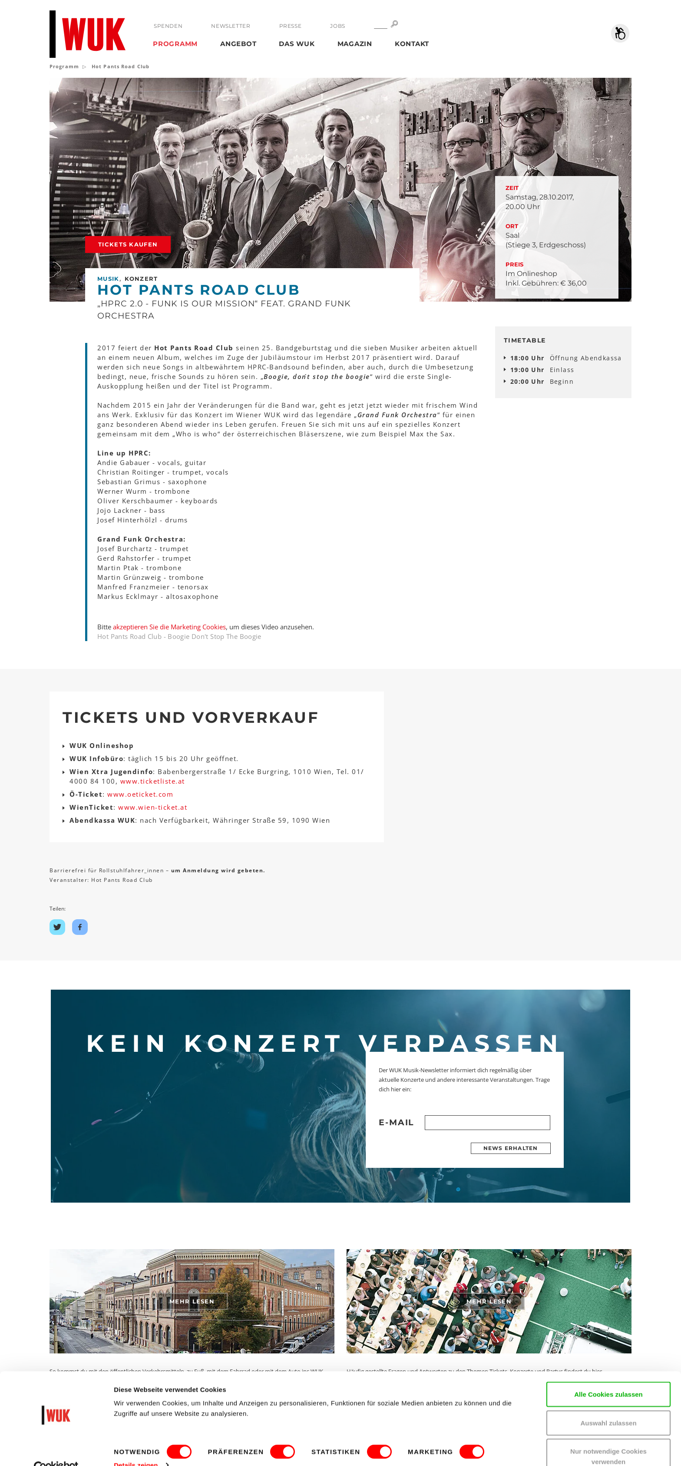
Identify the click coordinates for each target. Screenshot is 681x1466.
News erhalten (510, 1148)
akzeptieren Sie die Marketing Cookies (169, 626)
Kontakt (412, 44)
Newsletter (230, 26)
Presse (290, 26)
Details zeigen (136, 1446)
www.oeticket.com (140, 794)
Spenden (168, 26)
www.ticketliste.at (152, 781)
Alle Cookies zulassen (608, 1375)
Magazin (354, 44)
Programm (175, 44)
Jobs (337, 26)
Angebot (238, 44)
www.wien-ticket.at (152, 807)
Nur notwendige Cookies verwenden (608, 1437)
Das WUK (296, 44)
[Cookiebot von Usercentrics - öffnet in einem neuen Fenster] (56, 1449)
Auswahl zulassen (608, 1404)
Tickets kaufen (128, 244)
